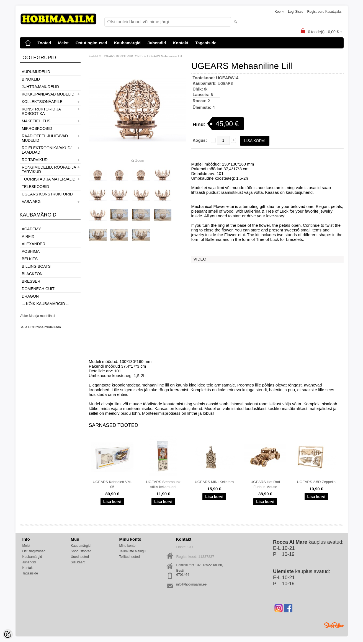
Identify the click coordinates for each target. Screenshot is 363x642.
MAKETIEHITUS (36, 121)
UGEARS (225, 83)
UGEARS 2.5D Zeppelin (316, 482)
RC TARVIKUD (35, 160)
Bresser (31, 281)
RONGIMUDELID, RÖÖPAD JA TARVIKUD (49, 169)
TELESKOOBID (35, 186)
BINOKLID (31, 79)
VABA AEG (31, 201)
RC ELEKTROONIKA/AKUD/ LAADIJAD (47, 150)
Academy (31, 229)
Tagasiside (205, 42)
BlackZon (32, 274)
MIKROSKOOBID (37, 128)
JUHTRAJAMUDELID (40, 86)
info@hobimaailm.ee (191, 584)
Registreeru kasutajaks (324, 12)
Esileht (93, 56)
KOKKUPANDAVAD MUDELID (48, 94)
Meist (63, 42)
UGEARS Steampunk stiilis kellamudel (163, 484)
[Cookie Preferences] (8, 634)
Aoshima (31, 251)
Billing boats (36, 266)
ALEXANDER (33, 244)
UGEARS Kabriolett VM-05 (112, 484)
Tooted (44, 42)
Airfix (28, 236)
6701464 (182, 575)
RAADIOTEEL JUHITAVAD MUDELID (45, 138)
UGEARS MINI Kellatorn (214, 482)
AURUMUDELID (36, 71)
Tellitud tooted (129, 557)
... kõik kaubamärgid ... (45, 303)
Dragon (30, 296)
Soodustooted (81, 551)
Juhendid (157, 42)
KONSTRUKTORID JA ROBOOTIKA (41, 111)
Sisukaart (78, 562)
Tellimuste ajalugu (132, 551)
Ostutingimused (91, 42)
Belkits (30, 259)
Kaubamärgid (127, 42)
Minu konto (127, 546)
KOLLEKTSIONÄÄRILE (42, 101)
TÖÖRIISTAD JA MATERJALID (49, 179)
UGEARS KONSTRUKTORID (47, 194)
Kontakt (180, 42)
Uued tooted (80, 557)
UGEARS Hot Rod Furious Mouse (265, 484)
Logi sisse (295, 12)
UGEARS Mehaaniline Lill (164, 56)
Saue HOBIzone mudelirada (40, 327)
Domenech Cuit (38, 289)
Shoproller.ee (334, 625)
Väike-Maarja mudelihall (37, 316)
